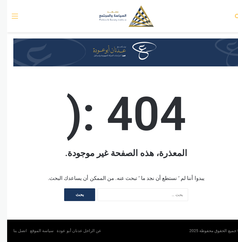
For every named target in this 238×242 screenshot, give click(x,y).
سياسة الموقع (34, 230)
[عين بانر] (119, 52)
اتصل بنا (13, 230)
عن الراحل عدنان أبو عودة (72, 230)
